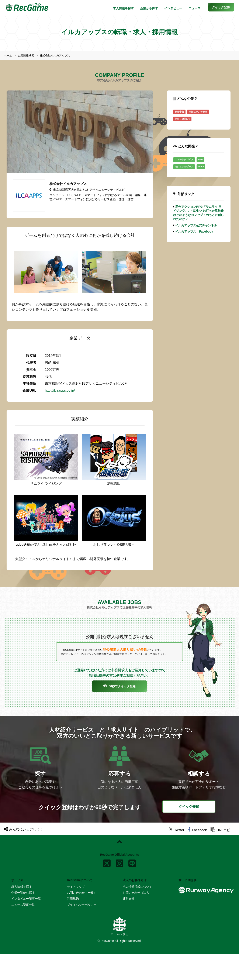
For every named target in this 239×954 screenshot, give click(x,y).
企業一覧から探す (23, 892)
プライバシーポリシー (82, 904)
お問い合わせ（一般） (82, 892)
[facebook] (197, 830)
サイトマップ (76, 886)
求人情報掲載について (137, 886)
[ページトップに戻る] (119, 841)
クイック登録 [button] (189, 806)
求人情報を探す (123, 8)
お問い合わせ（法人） (137, 892)
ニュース (194, 8)
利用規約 (73, 898)
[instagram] (119, 862)
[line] (132, 862)
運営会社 (128, 898)
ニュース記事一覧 (23, 904)
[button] (221, 7)
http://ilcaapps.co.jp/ (60, 390)
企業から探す (149, 8)
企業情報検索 (27, 55)
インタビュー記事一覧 (26, 898)
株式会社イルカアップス (58, 55)
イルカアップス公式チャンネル (196, 225)
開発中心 (179, 111)
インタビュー (173, 8)
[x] (107, 862)
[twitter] (176, 830)
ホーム (8, 55)
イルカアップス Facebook (194, 231)
